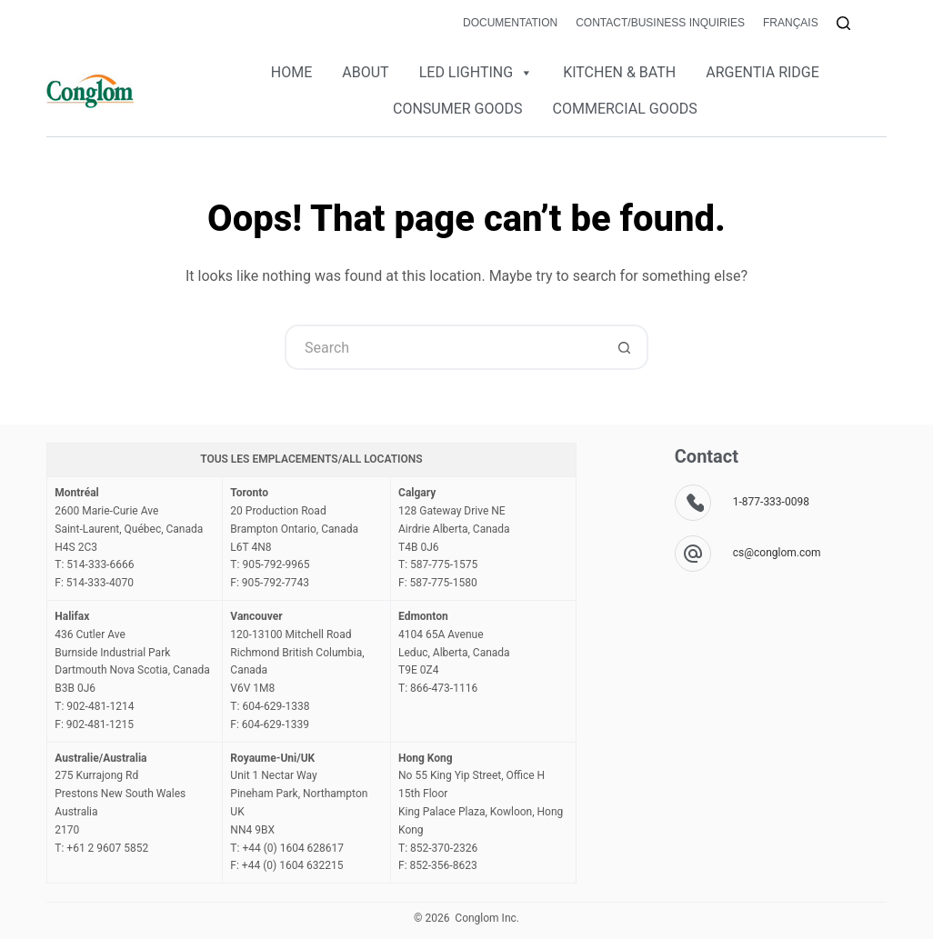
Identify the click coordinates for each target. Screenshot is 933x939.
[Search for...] (444, 347)
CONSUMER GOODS (458, 108)
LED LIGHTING (476, 73)
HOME (291, 72)
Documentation (510, 22)
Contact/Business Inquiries (660, 22)
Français (790, 22)
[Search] (843, 23)
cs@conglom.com (777, 552)
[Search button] (625, 347)
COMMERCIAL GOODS (625, 108)
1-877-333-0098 (771, 501)
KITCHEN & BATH (619, 72)
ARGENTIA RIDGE (762, 72)
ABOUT (365, 72)
